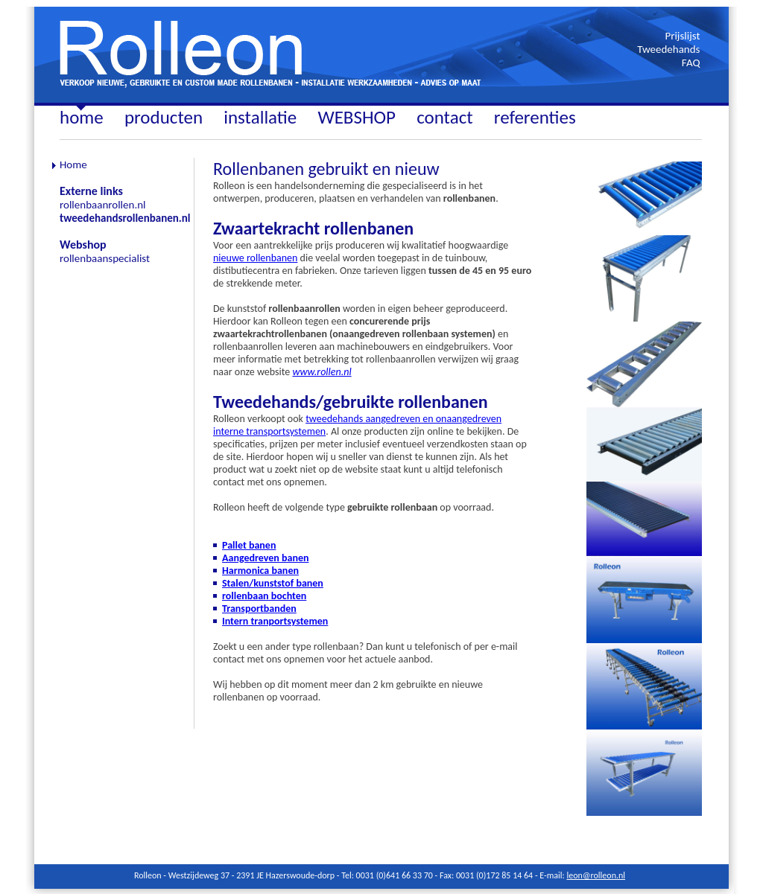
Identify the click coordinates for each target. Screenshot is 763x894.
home (82, 117)
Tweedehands (668, 49)
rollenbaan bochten (264, 596)
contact (444, 117)
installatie (260, 117)
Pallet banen (249, 545)
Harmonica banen (260, 570)
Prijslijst (682, 35)
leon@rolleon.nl (595, 875)
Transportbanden (259, 608)
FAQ (691, 62)
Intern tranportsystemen (275, 621)
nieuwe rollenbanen (255, 258)
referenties (535, 117)
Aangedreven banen (265, 558)
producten (163, 117)
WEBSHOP (356, 117)
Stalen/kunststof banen (272, 583)
